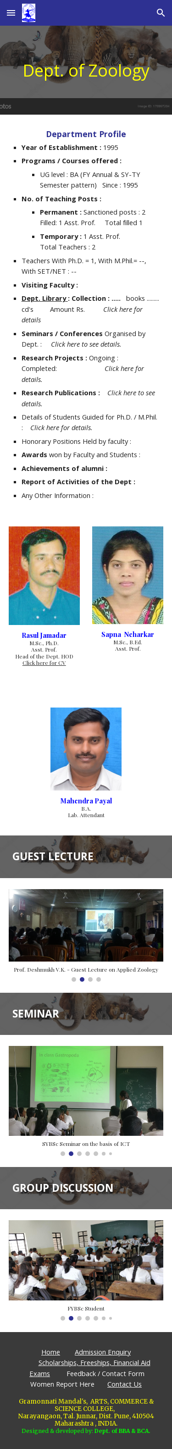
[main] (86, 70)
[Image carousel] (86, 935)
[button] (11, 12)
